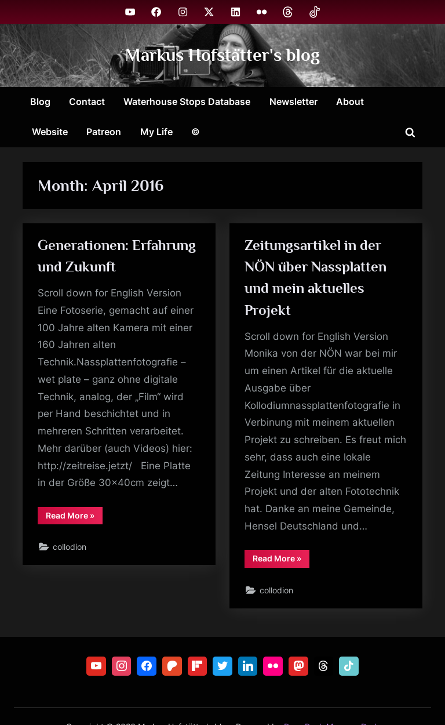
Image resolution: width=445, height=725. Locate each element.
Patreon (103, 131)
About (350, 101)
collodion (69, 547)
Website (50, 131)
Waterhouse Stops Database (186, 101)
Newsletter (293, 101)
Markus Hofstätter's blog (222, 55)
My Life (156, 131)
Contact (87, 101)
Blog (40, 101)
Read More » (74, 517)
